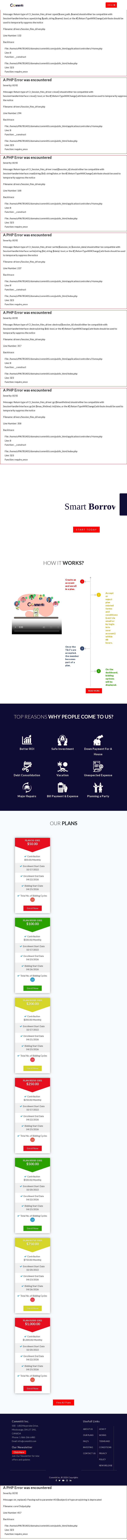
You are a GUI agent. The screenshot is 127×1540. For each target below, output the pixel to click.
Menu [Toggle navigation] (111, 5)
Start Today (86, 529)
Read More (94, 691)
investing (88, 1447)
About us (88, 1429)
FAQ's (85, 1441)
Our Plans (88, 1435)
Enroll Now (32, 908)
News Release (105, 1465)
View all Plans (63, 1402)
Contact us (89, 1453)
